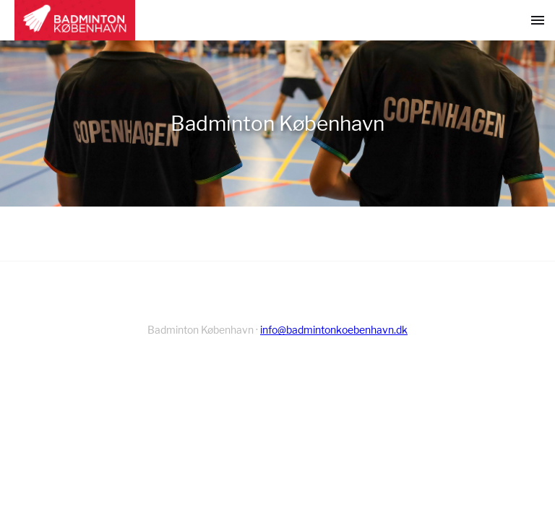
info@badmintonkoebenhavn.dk (334, 330)
